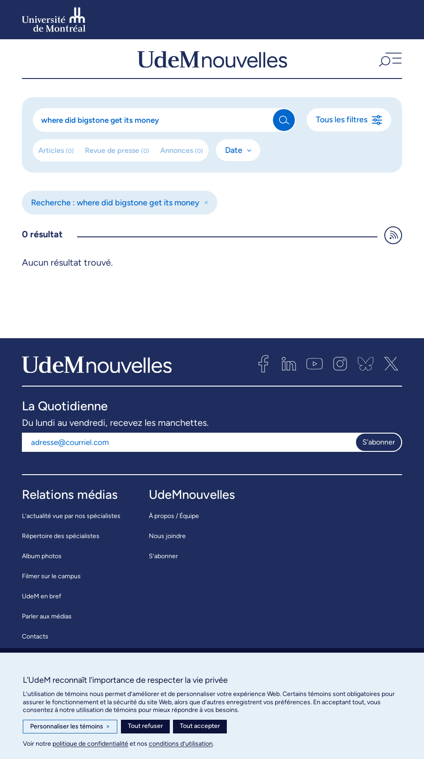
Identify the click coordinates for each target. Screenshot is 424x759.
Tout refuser (145, 726)
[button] (389, 63)
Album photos (42, 565)
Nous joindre (167, 545)
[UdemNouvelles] (212, 63)
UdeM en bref (41, 605)
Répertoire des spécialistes (60, 545)
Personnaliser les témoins (70, 726)
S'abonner (378, 450)
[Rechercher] (153, 129)
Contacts (35, 645)
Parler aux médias (47, 625)
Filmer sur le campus (51, 585)
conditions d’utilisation (181, 744)
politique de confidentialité (90, 744)
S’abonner (163, 565)
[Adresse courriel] (188, 451)
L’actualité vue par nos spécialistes (71, 525)
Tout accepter (200, 726)
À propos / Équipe (174, 525)
